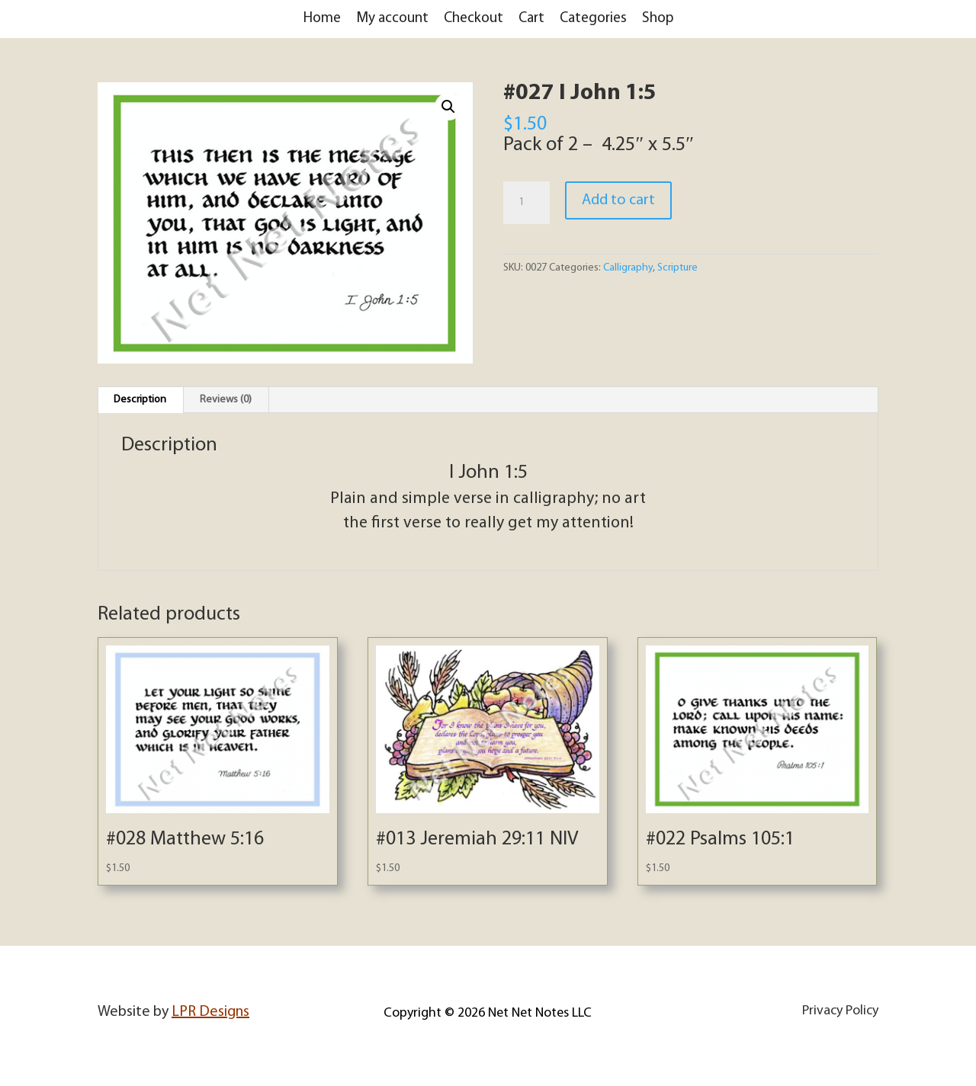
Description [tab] (140, 399)
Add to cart (618, 200)
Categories (593, 18)
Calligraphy (628, 268)
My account (392, 18)
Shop (657, 18)
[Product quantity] (526, 202)
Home (322, 18)
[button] (448, 106)
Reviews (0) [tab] (226, 399)
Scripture (677, 268)
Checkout (473, 18)
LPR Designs (210, 1012)
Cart (531, 18)
